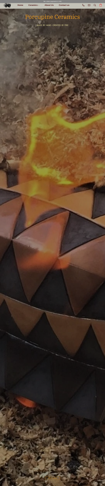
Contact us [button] (64, 5)
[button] (7, 5)
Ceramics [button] (33, 5)
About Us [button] (49, 5)
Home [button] (20, 5)
